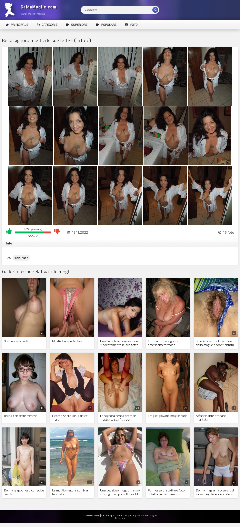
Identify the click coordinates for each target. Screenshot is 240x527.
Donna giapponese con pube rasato (24, 492)
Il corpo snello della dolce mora (70, 417)
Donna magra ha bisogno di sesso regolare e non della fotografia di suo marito (215, 492)
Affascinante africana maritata (211, 417)
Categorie (47, 24)
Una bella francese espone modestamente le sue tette (119, 343)
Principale (17, 24)
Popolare (106, 24)
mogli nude (21, 257)
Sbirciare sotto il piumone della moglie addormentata (215, 343)
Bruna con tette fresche (20, 415)
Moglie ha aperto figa (67, 341)
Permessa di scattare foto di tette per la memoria (166, 492)
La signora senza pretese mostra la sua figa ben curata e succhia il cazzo (118, 418)
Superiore (76, 24)
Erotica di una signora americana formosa (163, 343)
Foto (131, 24)
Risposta (120, 518)
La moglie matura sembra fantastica (70, 492)
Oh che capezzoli (16, 341)
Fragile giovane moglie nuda (167, 415)
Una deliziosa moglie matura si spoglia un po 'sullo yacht (120, 492)
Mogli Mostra (31, 10)
